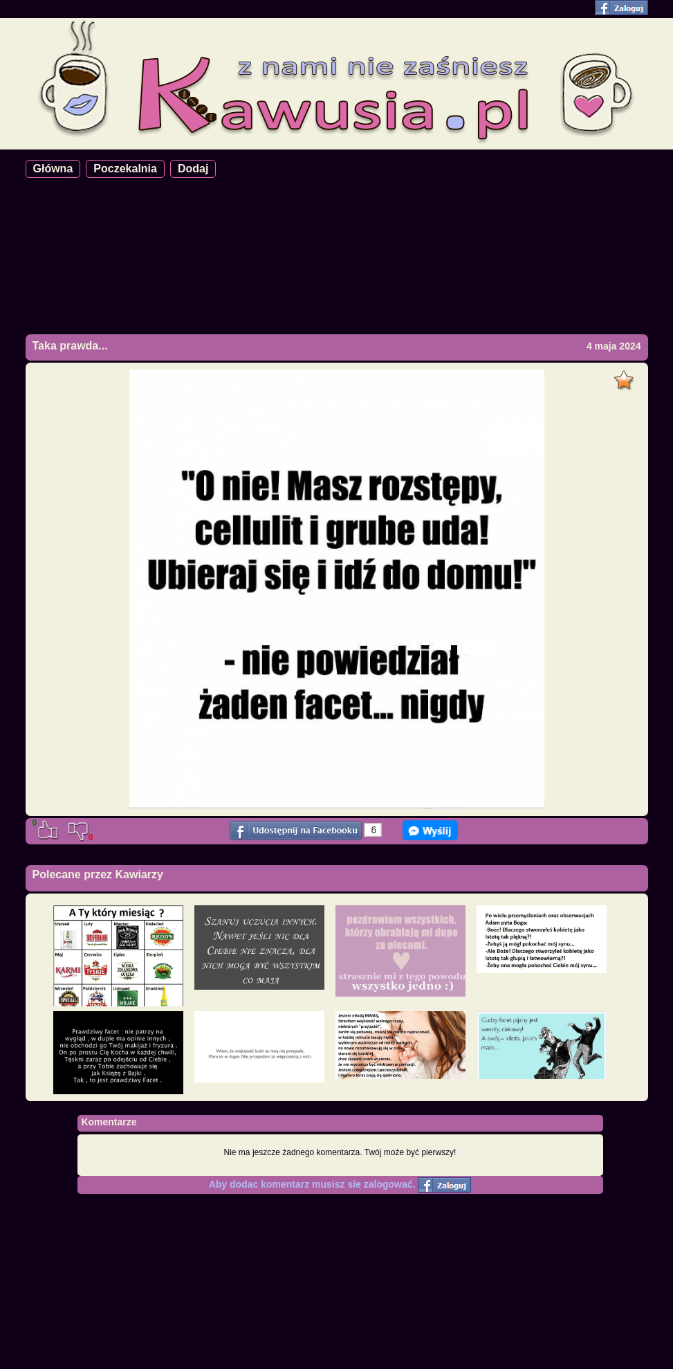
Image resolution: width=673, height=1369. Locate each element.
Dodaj (193, 168)
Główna (53, 168)
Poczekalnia (125, 168)
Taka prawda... (70, 346)
